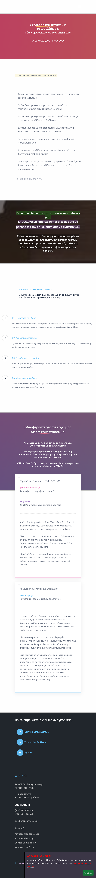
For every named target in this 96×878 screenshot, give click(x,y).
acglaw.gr (25, 501)
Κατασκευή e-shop (24, 838)
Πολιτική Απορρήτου (28, 797)
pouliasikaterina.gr (30, 487)
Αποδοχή (88, 873)
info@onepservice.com (26, 820)
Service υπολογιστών (25, 842)
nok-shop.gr (26, 595)
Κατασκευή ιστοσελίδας (27, 833)
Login (21, 863)
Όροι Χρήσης (24, 793)
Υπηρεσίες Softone (24, 847)
